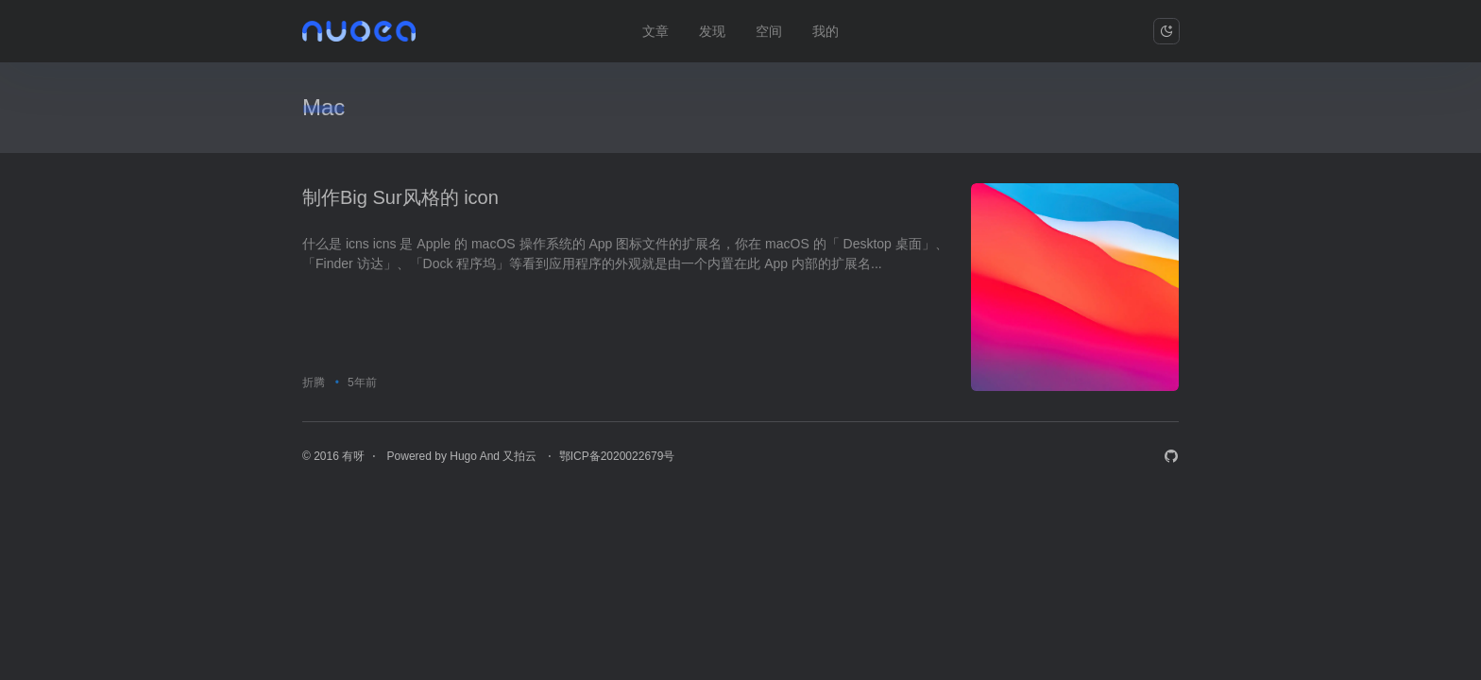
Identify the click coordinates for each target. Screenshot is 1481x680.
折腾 (313, 382)
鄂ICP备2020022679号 (617, 456)
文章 (655, 31)
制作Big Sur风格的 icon (400, 197)
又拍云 (520, 456)
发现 (712, 31)
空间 (769, 31)
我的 (825, 31)
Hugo (463, 456)
